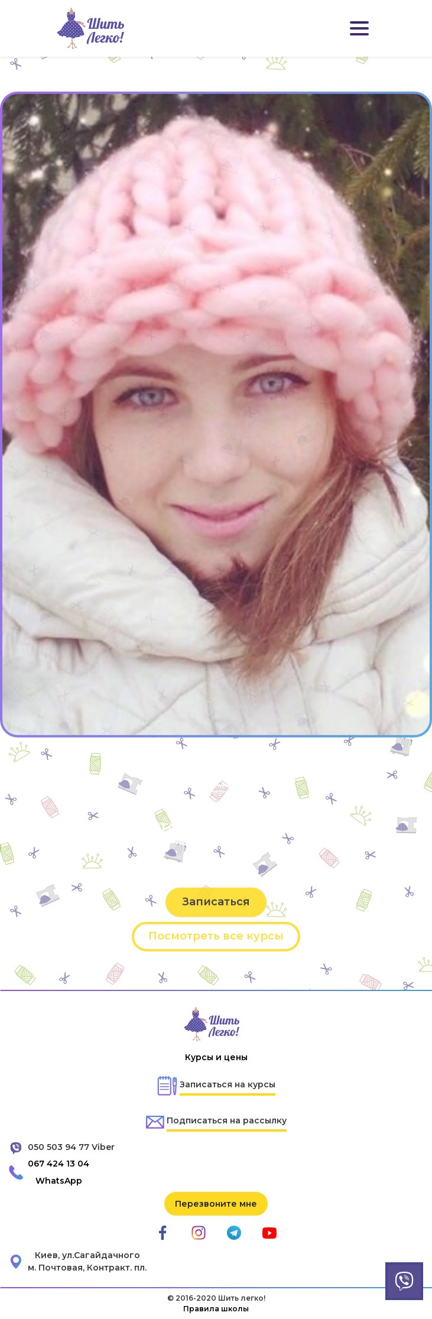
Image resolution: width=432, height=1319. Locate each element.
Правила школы (216, 1308)
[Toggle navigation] (359, 28)
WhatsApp (58, 1180)
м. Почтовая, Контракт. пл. (87, 1267)
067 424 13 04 (58, 1163)
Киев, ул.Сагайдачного (87, 1255)
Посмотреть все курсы (216, 956)
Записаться (216, 922)
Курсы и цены (216, 1057)
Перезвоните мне (216, 1203)
